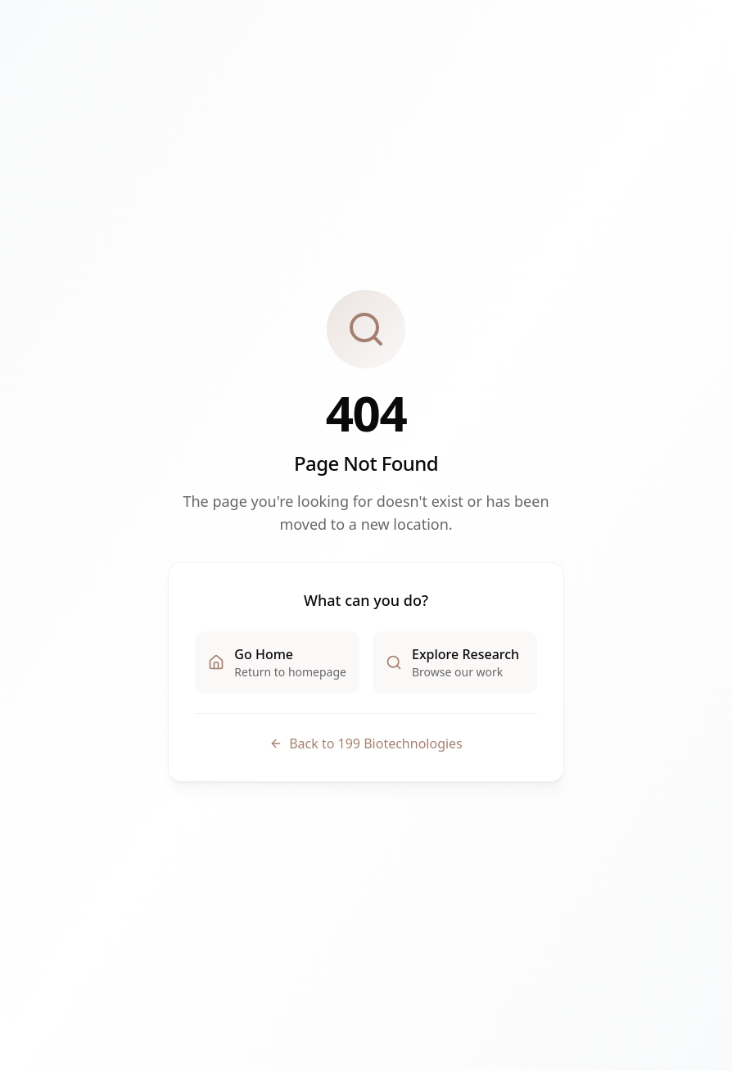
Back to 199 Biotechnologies (366, 743)
